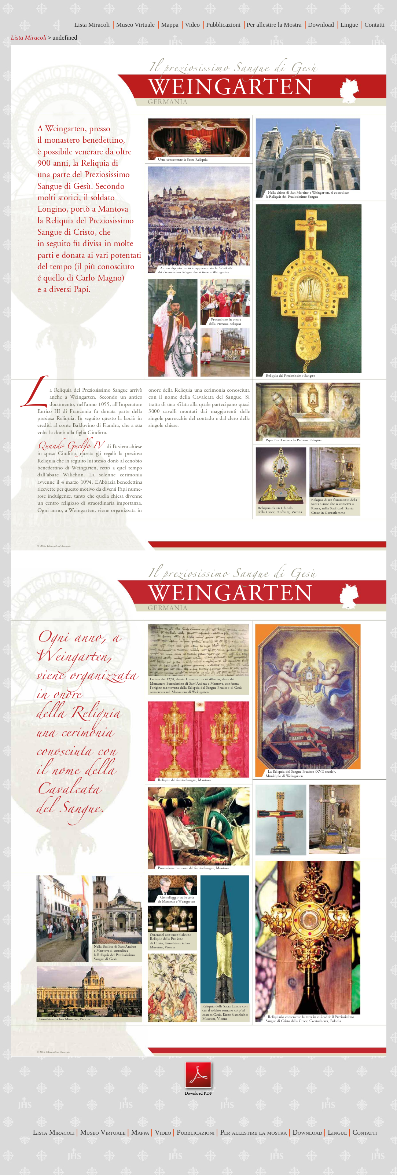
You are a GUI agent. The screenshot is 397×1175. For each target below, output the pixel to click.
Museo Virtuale (136, 24)
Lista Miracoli (29, 37)
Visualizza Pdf (198, 1078)
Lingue (350, 24)
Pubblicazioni (224, 24)
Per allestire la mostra (253, 1132)
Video (193, 24)
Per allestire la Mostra (275, 24)
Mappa (170, 24)
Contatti (375, 24)
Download (321, 24)
